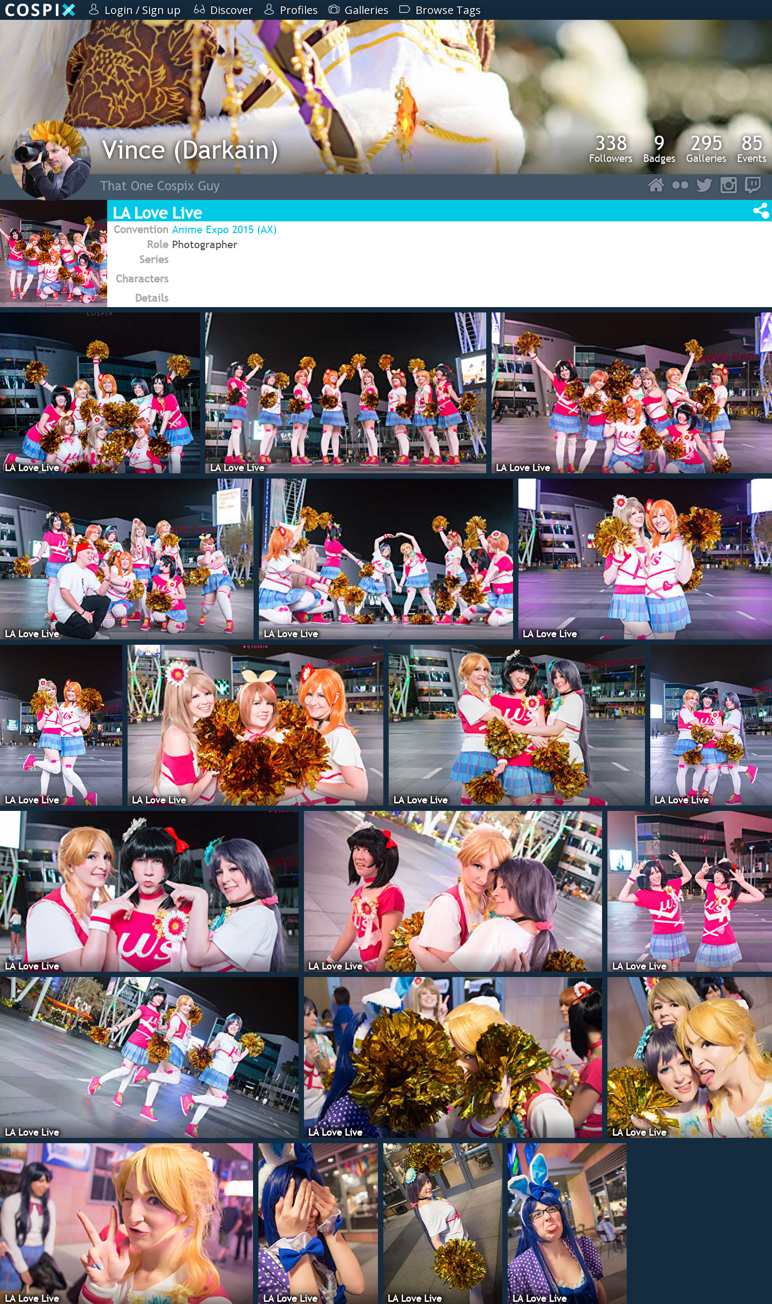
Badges (659, 148)
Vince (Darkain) (190, 149)
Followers (611, 148)
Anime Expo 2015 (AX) (224, 229)
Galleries (706, 148)
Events (752, 148)
